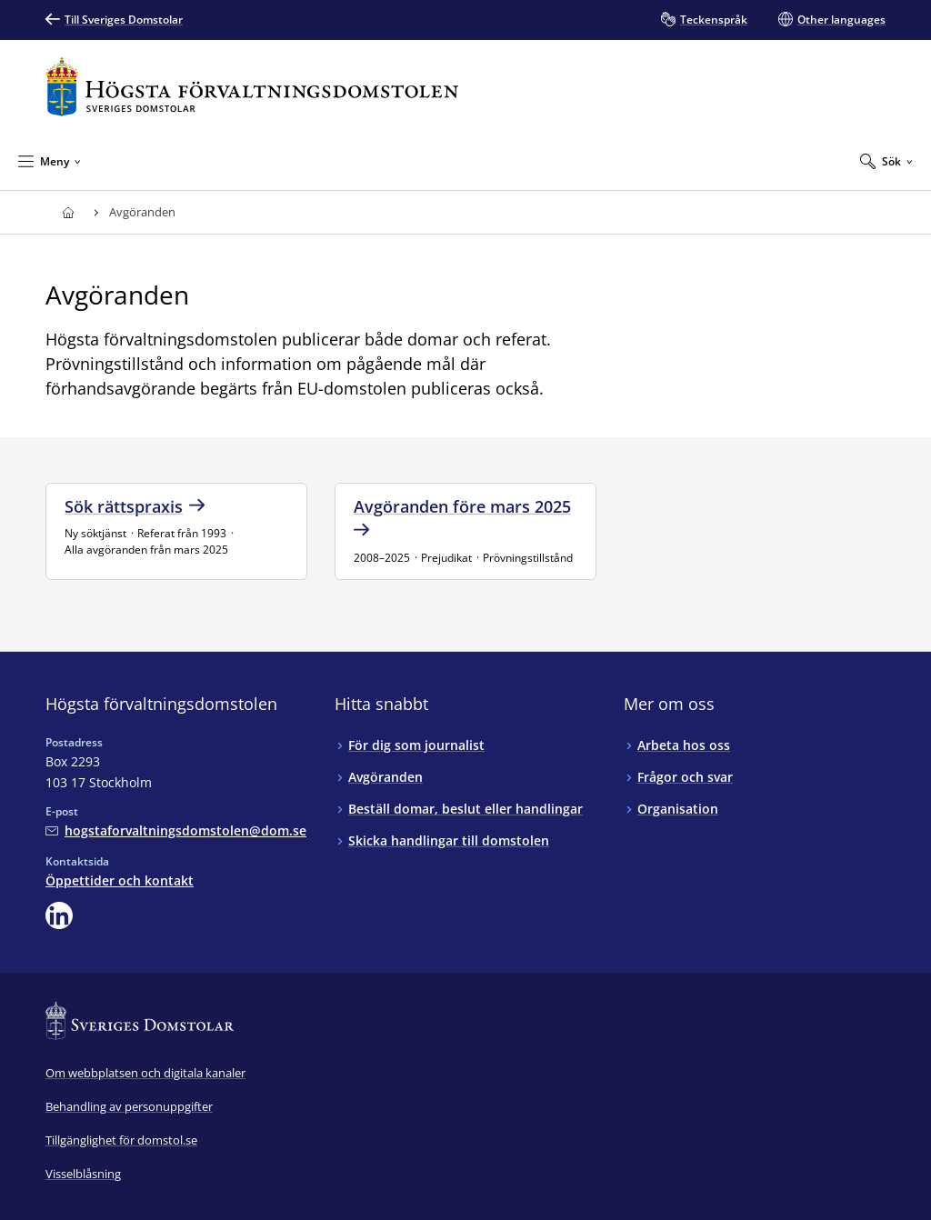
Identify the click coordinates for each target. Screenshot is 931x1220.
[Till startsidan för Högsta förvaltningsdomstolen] (251, 86)
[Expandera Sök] (886, 161)
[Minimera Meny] (49, 161)
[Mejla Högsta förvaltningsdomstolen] (175, 830)
